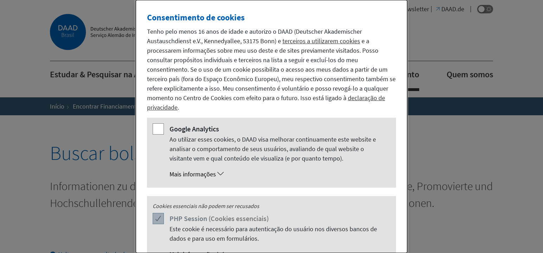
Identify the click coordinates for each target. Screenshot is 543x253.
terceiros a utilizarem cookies (321, 41)
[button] (279, 174)
